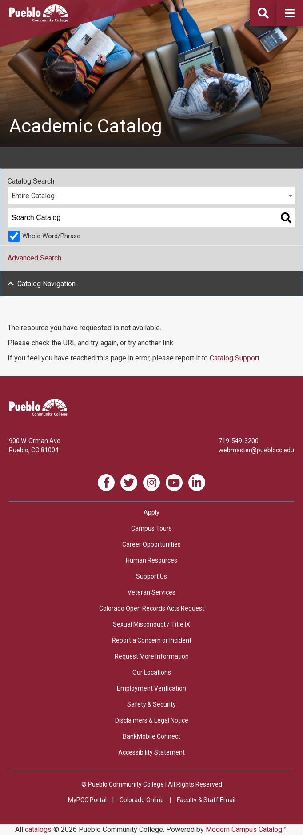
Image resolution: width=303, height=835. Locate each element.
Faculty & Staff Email (206, 799)
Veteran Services (151, 592)
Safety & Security (151, 704)
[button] (289, 13)
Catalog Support (234, 358)
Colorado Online (142, 799)
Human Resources (151, 560)
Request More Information (152, 656)
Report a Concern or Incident (151, 640)
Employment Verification (151, 688)
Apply (151, 512)
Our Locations (151, 672)
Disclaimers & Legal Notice (151, 720)
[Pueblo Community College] (38, 20)
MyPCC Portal (87, 799)
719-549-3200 (239, 440)
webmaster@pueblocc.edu (256, 450)
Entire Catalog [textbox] (33, 196)
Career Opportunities (151, 544)
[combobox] (151, 195)
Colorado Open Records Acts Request (151, 608)
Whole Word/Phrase (51, 236)
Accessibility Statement (151, 752)
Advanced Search (34, 258)
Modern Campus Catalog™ (246, 829)
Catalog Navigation (46, 284)
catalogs (38, 829)
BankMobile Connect (151, 736)
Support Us (151, 576)
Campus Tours (151, 528)
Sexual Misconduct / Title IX (151, 624)
